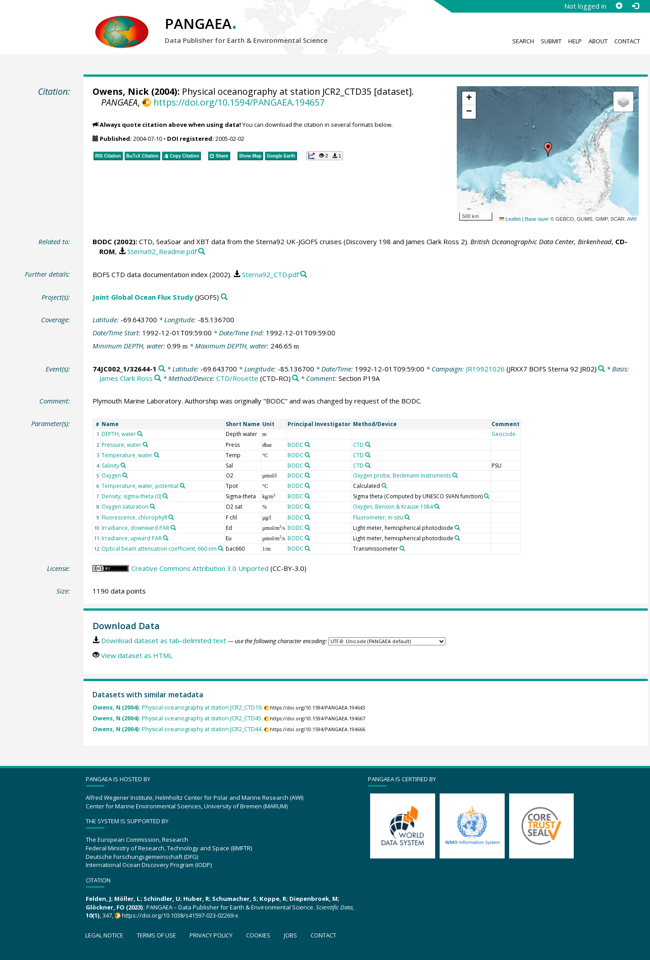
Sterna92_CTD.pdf (270, 274)
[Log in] (635, 5)
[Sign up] (619, 5)
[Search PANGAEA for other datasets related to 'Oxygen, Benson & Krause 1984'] (437, 506)
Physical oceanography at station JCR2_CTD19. (178, 707)
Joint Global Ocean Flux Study (143, 296)
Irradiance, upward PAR (132, 538)
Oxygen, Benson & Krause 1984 (393, 506)
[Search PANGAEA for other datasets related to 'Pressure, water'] (145, 444)
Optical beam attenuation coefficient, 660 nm (159, 548)
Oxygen (111, 475)
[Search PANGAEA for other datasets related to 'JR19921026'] (601, 369)
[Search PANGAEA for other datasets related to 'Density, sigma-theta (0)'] (165, 496)
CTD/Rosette (237, 378)
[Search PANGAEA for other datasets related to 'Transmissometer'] (402, 548)
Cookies (258, 935)
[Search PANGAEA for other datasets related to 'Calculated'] (384, 485)
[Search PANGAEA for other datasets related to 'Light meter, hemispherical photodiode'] (457, 527)
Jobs (290, 935)
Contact (627, 41)
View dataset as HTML (136, 655)
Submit (551, 41)
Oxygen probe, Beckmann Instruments (402, 475)
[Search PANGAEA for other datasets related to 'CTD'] (368, 444)
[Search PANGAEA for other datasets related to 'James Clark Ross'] (157, 378)
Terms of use (156, 935)
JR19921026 (485, 368)
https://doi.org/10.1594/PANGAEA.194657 (239, 102)
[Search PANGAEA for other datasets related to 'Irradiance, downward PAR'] (173, 527)
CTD (358, 445)
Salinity (110, 465)
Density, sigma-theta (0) (131, 496)
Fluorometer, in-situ (378, 517)
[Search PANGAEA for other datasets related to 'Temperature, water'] (156, 455)
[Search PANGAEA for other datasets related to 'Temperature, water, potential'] (182, 485)
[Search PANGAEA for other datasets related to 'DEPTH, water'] (140, 433)
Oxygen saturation (125, 506)
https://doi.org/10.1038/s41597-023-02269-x (180, 915)
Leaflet (510, 219)
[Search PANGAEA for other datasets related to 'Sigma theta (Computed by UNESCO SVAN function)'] (486, 496)
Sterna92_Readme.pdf (162, 251)
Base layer (537, 219)
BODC (102, 241)
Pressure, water (121, 445)
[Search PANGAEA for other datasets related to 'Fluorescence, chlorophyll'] (171, 517)
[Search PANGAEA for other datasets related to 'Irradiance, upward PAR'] (165, 538)
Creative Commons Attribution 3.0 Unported (200, 568)
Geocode (503, 434)
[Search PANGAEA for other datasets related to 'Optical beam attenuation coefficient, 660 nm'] (220, 548)
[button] (548, 149)
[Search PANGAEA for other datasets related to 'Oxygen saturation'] (152, 506)
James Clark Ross (126, 378)
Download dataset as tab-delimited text (163, 640)
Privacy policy (211, 935)
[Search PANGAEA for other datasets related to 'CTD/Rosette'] (295, 378)
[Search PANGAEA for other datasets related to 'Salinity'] (123, 465)
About (598, 41)
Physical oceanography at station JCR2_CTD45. (178, 718)
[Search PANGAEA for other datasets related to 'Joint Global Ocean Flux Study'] (224, 297)
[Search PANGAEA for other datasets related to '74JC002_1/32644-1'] (161, 369)
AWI (631, 219)
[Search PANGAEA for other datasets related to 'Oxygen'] (125, 475)
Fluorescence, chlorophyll (134, 517)
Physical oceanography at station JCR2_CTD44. (178, 729)
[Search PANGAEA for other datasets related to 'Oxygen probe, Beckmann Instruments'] (455, 475)
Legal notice (104, 935)
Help (575, 41)
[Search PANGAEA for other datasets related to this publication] (201, 251)
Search (523, 41)
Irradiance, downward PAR (135, 528)
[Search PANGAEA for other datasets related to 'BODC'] (307, 444)
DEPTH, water (119, 434)
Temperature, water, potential (140, 486)
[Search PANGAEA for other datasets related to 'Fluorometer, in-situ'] (407, 517)
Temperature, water (127, 455)
